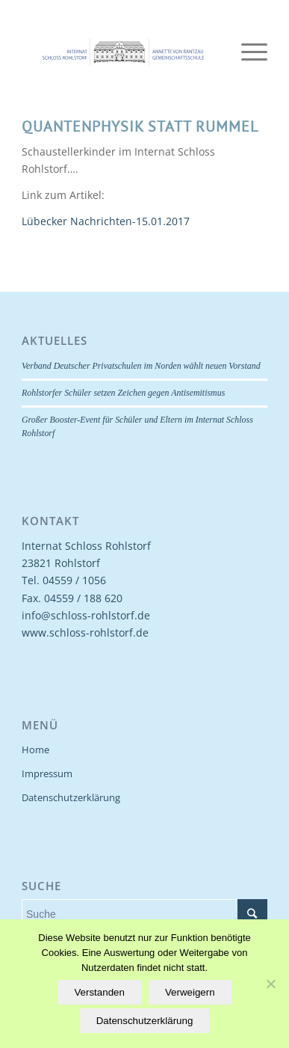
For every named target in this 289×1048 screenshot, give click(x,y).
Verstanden (99, 992)
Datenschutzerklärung (71, 797)
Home (35, 749)
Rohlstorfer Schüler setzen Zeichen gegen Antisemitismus (123, 392)
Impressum (47, 773)
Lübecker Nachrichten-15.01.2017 (106, 221)
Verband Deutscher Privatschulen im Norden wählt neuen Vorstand (141, 366)
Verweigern (190, 992)
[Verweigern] (270, 983)
